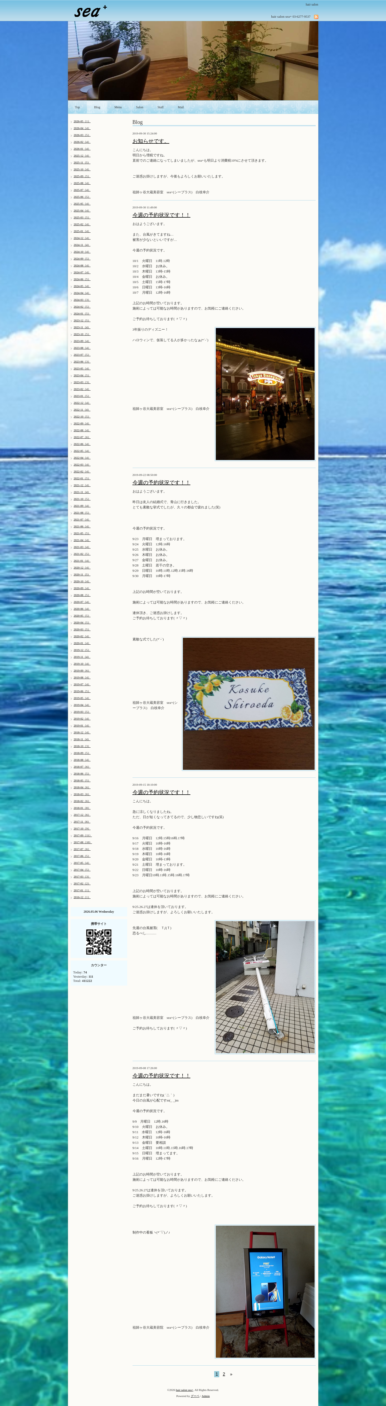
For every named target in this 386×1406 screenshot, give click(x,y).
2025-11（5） (82, 162)
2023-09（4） (82, 341)
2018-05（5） (82, 780)
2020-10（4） (82, 581)
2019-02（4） (82, 718)
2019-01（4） (82, 725)
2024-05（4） (82, 286)
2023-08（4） (82, 347)
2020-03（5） (82, 629)
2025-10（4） (82, 169)
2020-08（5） (82, 595)
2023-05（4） (82, 368)
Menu (118, 107)
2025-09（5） (82, 176)
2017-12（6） (82, 814)
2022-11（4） (82, 409)
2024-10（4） (82, 251)
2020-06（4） (82, 608)
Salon (139, 107)
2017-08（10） (83, 842)
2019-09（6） (82, 670)
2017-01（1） (82, 890)
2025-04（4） (82, 210)
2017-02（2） (82, 883)
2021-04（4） (82, 540)
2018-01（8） (82, 807)
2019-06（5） (82, 691)
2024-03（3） (82, 299)
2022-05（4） (82, 450)
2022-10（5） (82, 416)
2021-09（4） (82, 505)
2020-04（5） (82, 622)
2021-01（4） (82, 560)
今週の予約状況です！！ (161, 215)
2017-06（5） (82, 855)
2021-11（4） (82, 492)
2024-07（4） (82, 272)
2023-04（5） (82, 375)
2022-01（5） (82, 478)
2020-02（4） (82, 636)
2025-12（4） (82, 155)
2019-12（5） (82, 650)
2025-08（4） (82, 183)
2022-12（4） (82, 402)
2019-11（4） (82, 656)
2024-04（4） (82, 292)
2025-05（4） (82, 203)
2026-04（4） (82, 128)
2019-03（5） (82, 711)
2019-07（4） (82, 684)
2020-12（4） (82, 567)
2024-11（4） (82, 244)
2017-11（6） (82, 821)
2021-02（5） (82, 553)
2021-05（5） (82, 533)
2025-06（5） (82, 196)
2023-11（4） (82, 327)
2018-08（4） (82, 759)
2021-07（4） (82, 519)
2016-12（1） (82, 897)
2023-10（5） (82, 334)
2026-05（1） (82, 121)
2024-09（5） (82, 258)
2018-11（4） (82, 739)
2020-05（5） (82, 615)
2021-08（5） (82, 512)
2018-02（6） (82, 801)
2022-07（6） (82, 437)
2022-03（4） (82, 464)
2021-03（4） (82, 547)
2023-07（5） (82, 354)
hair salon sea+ (184, 1389)
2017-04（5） (82, 869)
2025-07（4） (82, 189)
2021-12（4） (82, 485)
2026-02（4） (82, 141)
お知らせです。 (151, 141)
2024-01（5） (82, 313)
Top (77, 107)
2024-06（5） (82, 279)
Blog (97, 107)
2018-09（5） (82, 752)
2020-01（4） (82, 643)
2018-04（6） (82, 787)
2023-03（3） (82, 382)
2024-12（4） (82, 238)
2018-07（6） (82, 766)
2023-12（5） (82, 320)
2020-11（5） (82, 574)
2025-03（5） (82, 217)
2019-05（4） (82, 698)
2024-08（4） (82, 265)
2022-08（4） (82, 430)
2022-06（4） (82, 444)
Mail (181, 107)
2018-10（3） (82, 746)
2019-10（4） (82, 663)
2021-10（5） (82, 498)
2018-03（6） (82, 794)
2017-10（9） (82, 828)
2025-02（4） (82, 224)
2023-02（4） (82, 389)
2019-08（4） (82, 677)
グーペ (195, 1396)
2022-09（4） (82, 423)
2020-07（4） (82, 601)
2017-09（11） (83, 835)
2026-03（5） (82, 135)
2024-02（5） (82, 306)
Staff (161, 107)
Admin (206, 1396)
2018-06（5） (82, 773)
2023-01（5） (82, 395)
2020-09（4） (82, 588)
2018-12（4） (82, 732)
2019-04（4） (82, 704)
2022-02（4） (82, 471)
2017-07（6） (82, 849)
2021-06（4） (82, 526)
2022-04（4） (82, 457)
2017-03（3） (82, 876)
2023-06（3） (82, 361)
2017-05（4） (82, 862)
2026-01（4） (82, 148)
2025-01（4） (82, 231)
